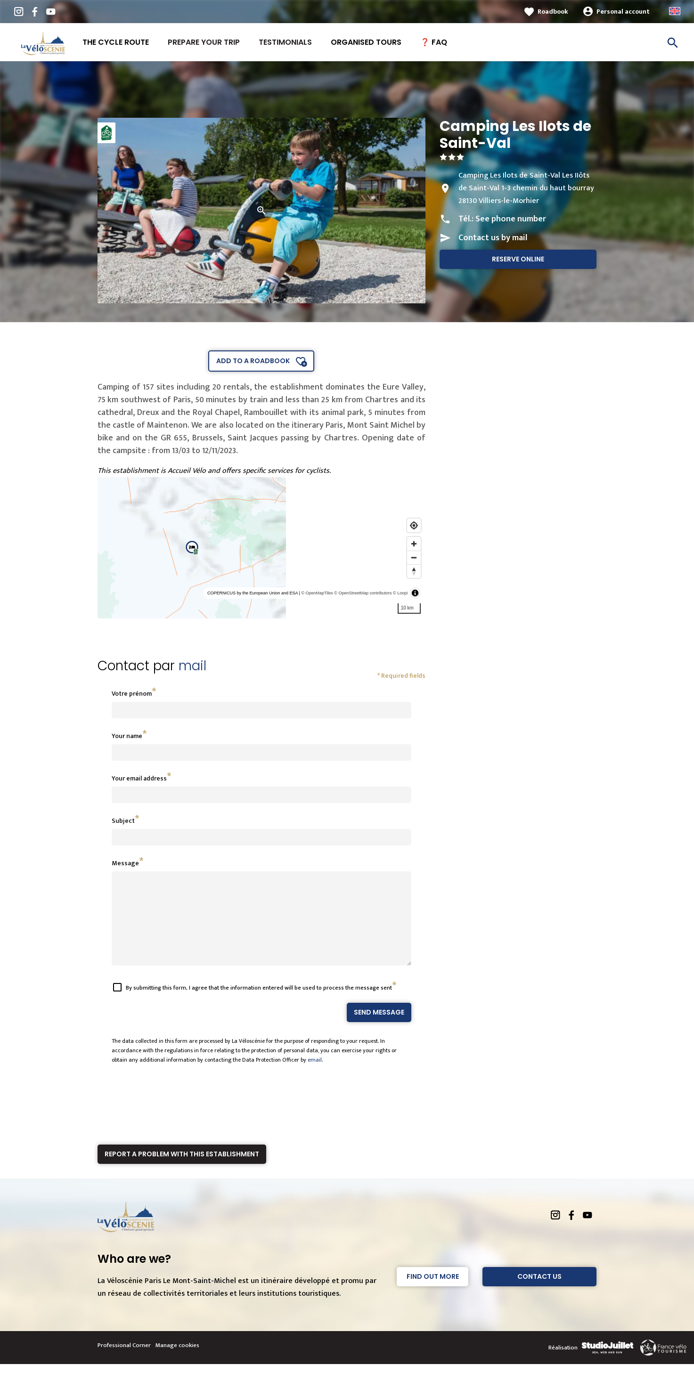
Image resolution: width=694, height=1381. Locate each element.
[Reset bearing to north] (414, 571)
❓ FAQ (433, 42)
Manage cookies (177, 1362)
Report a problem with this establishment (182, 1171)
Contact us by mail (492, 238)
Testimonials (285, 42)
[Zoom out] (414, 557)
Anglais (675, 11)
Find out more (433, 1293)
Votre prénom (132, 693)
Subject (123, 820)
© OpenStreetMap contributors (363, 593)
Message (125, 863)
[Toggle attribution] (415, 593)
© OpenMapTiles (317, 593)
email (315, 1076)
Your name (127, 736)
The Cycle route (115, 42)
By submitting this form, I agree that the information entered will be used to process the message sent (259, 1004)
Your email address (139, 778)
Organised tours (366, 42)
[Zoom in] (414, 544)
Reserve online (518, 259)
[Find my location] (414, 525)
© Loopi (400, 593)
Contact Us (539, 1293)
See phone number (510, 219)
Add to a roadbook (253, 361)
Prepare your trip (204, 42)
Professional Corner (124, 1362)
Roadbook (553, 11)
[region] (262, 547)
